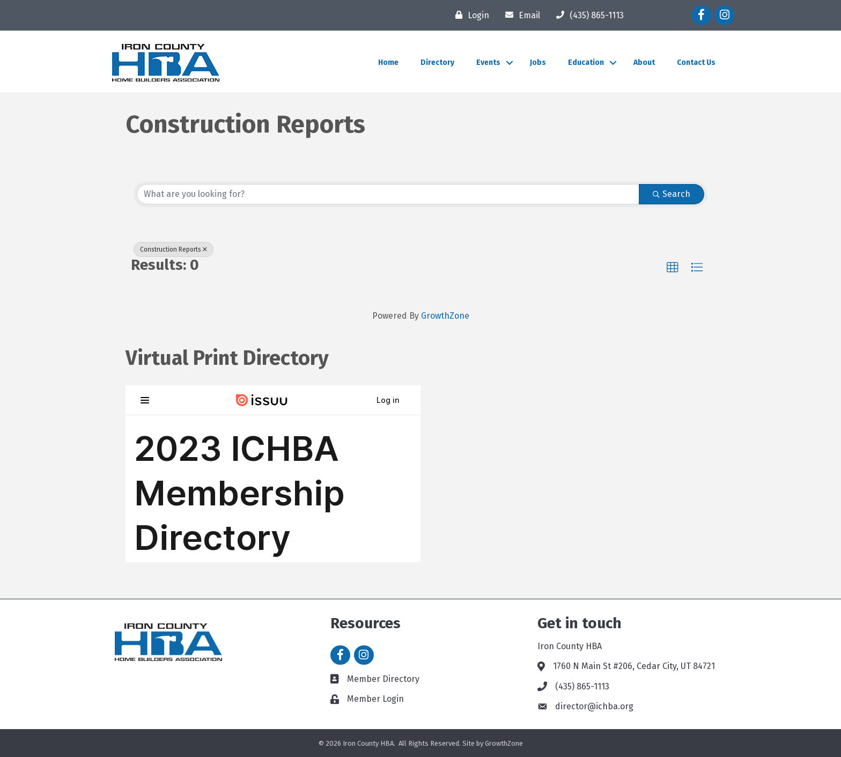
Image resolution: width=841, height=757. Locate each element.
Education (586, 62)
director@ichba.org (594, 706)
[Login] (469, 15)
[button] (672, 267)
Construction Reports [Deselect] (173, 249)
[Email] (520, 15)
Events (488, 62)
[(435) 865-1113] (587, 15)
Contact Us (696, 62)
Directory (437, 62)
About (644, 62)
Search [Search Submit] (671, 194)
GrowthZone (445, 316)
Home (388, 62)
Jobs (538, 62)
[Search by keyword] (388, 194)
